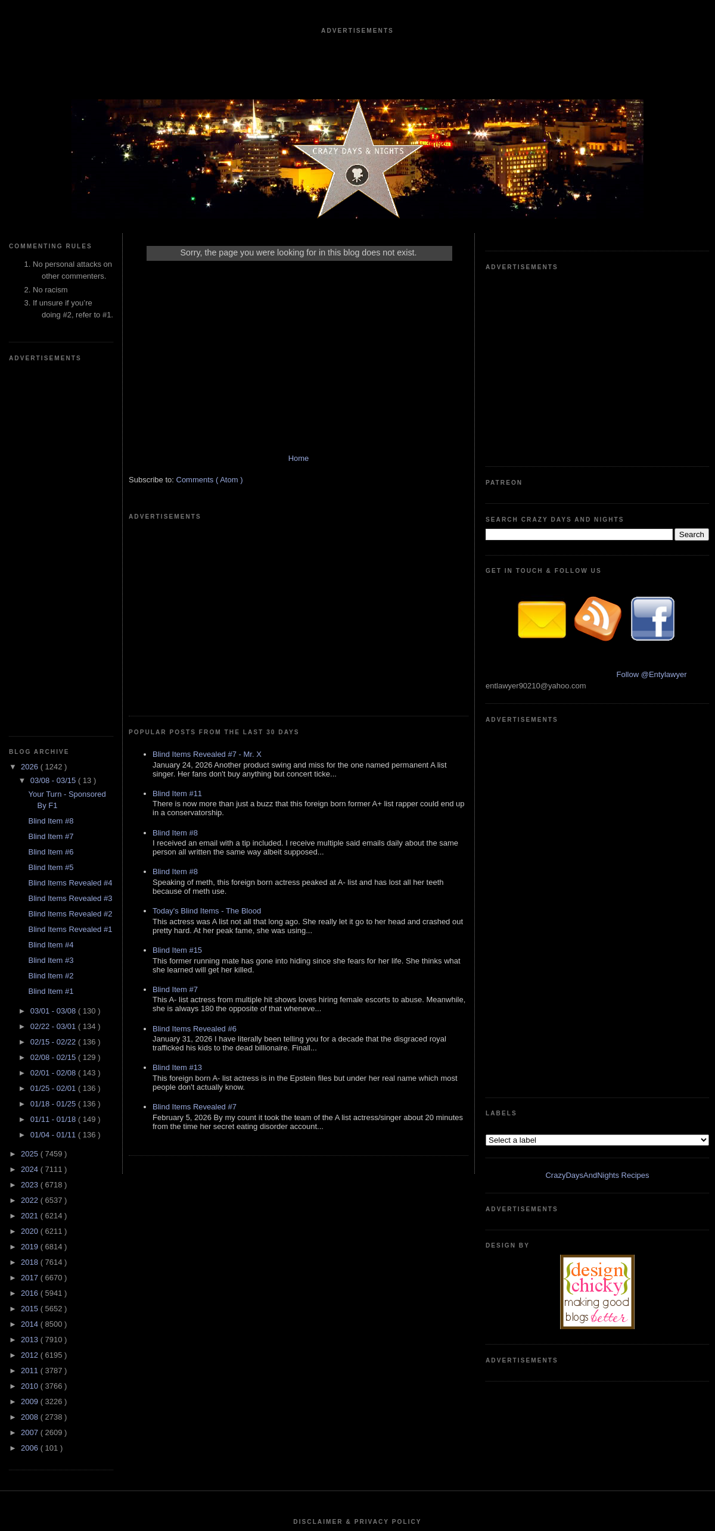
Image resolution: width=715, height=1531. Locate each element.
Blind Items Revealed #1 (70, 572)
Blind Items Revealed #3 (70, 541)
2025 (31, 796)
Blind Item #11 (177, 626)
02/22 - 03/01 (54, 669)
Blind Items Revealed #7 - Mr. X (207, 587)
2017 (31, 920)
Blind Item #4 (50, 587)
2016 (31, 935)
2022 (31, 842)
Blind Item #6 (50, 494)
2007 (31, 1075)
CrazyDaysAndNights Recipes (597, 639)
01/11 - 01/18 (54, 761)
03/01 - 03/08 (54, 653)
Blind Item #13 (177, 900)
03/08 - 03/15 (54, 423)
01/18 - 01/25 (54, 746)
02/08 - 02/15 (54, 700)
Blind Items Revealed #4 (70, 525)
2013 (31, 982)
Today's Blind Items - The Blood (207, 744)
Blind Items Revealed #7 (195, 940)
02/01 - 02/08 (54, 715)
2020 (31, 873)
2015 (31, 951)
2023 (31, 827)
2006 (31, 1090)
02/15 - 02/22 (54, 684)
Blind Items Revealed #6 (195, 862)
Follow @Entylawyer (652, 495)
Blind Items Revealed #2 (70, 556)
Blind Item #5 (50, 510)
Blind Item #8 (50, 463)
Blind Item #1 (50, 633)
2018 (31, 904)
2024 (31, 811)
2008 (31, 1059)
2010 (31, 1028)
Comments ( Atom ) (209, 491)
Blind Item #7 (50, 479)
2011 (31, 1013)
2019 (31, 889)
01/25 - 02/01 (54, 730)
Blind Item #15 (177, 783)
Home (298, 470)
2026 (31, 409)
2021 (31, 858)
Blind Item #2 (50, 618)
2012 (31, 997)
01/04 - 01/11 (54, 777)
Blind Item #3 (50, 602)
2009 (31, 1044)
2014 (31, 966)
